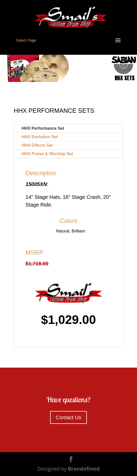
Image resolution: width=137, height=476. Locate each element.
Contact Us (68, 417)
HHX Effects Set (37, 145)
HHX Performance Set (43, 128)
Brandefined (84, 468)
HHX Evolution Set (40, 137)
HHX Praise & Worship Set (47, 154)
